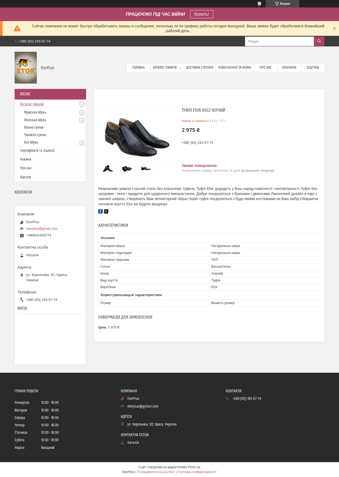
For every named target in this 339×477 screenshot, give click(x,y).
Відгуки (313, 68)
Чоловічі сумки (35, 135)
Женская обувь (35, 120)
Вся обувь (31, 142)
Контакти (289, 68)
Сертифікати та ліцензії (37, 151)
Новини (25, 159)
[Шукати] (319, 41)
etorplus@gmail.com (42, 229)
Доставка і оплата (199, 68)
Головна (138, 68)
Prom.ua (194, 467)
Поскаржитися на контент (156, 472)
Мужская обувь (35, 112)
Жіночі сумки (33, 127)
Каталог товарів (165, 68)
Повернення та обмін (234, 68)
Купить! (201, 14)
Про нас (266, 68)
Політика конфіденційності (197, 472)
